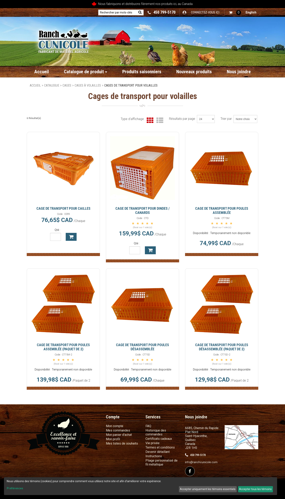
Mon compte (114, 426)
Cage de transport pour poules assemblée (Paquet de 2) (63, 347)
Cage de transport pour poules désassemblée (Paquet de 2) (221, 347)
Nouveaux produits (194, 71)
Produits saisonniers (141, 71)
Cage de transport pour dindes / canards (142, 210)
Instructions (153, 456)
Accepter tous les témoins (255, 489)
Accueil (41, 71)
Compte (113, 416)
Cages (67, 85)
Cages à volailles (88, 85)
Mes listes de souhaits (122, 443)
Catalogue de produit (85, 71)
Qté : (57, 229)
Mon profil (113, 439)
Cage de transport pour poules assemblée (221, 210)
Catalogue (51, 85)
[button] (235, 12)
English (251, 12)
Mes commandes (118, 430)
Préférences (15, 488)
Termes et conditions (160, 447)
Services (153, 416)
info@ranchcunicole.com (201, 462)
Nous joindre (239, 71)
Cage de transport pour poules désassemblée (142, 347)
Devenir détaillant (157, 452)
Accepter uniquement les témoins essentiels (208, 489)
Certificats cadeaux (158, 439)
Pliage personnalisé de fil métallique (161, 462)
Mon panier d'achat (119, 435)
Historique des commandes (155, 432)
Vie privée (152, 443)
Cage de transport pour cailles (63, 208)
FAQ (148, 426)
